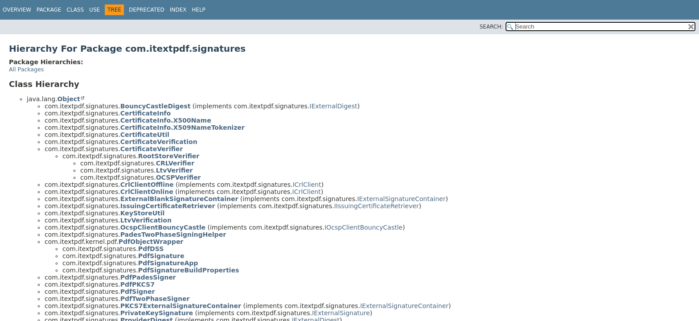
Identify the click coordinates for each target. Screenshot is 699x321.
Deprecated (146, 10)
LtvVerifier (174, 170)
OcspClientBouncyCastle (163, 227)
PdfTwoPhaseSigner (155, 298)
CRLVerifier (175, 163)
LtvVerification (146, 220)
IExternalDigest (333, 106)
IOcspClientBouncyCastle (364, 227)
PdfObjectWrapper (151, 241)
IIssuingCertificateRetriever (376, 206)
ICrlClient (306, 184)
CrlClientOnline (146, 191)
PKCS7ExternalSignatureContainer (180, 305)
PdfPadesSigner (148, 277)
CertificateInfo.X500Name (165, 120)
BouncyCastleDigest (155, 106)
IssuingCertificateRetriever (167, 206)
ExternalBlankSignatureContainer (179, 198)
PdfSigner (137, 291)
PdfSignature (161, 255)
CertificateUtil (144, 134)
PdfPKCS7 (137, 284)
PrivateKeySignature (156, 313)
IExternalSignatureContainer (401, 198)
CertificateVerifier (151, 148)
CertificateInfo (145, 113)
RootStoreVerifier (169, 156)
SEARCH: (491, 27)
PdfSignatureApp (168, 263)
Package (49, 10)
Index (178, 10)
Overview (17, 10)
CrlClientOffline (147, 184)
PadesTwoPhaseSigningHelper (173, 234)
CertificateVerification (158, 141)
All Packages (26, 69)
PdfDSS (151, 248)
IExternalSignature (341, 313)
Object (68, 99)
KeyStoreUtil (142, 213)
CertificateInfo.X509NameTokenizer (182, 127)
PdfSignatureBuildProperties (188, 270)
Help (199, 10)
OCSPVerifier (178, 177)
